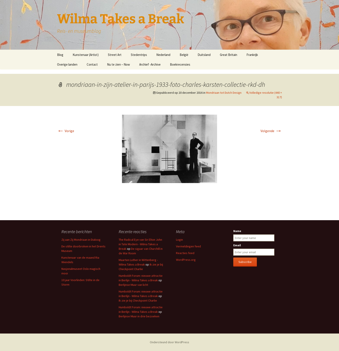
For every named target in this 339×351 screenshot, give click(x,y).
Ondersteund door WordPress (169, 342)
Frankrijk (252, 55)
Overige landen (67, 64)
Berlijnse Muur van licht (133, 285)
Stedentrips (139, 55)
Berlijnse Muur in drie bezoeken (139, 316)
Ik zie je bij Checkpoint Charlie (138, 300)
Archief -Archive (150, 64)
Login (179, 240)
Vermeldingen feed (188, 246)
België (184, 55)
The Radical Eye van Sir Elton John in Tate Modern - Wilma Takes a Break (140, 244)
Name (237, 231)
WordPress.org (186, 260)
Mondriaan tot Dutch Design (223, 93)
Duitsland (204, 55)
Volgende (271, 131)
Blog (60, 55)
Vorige (65, 131)
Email (237, 245)
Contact (92, 64)
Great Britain (228, 55)
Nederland (163, 55)
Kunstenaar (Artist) (86, 55)
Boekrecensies (180, 64)
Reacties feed (185, 253)
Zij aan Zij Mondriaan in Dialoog (81, 240)
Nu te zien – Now (118, 64)
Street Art (115, 55)
